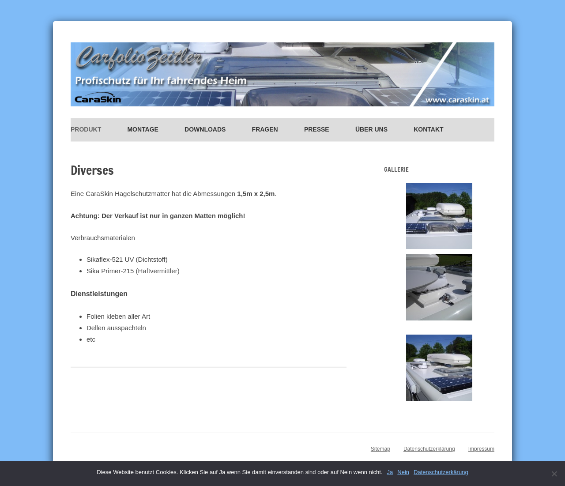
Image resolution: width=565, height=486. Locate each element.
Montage (142, 129)
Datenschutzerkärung (441, 472)
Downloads (205, 129)
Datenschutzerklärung (429, 449)
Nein (403, 472)
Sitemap (380, 449)
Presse (316, 129)
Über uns (371, 129)
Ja (390, 472)
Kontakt (428, 129)
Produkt (86, 129)
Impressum (481, 449)
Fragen (265, 129)
